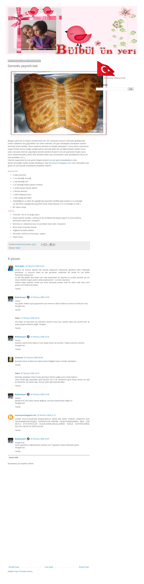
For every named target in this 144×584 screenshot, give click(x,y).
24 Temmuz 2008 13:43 (35, 266)
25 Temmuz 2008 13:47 (30, 373)
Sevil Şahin (20, 266)
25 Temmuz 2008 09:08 (33, 358)
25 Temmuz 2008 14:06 (39, 394)
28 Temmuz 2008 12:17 (46, 415)
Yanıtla (17, 289)
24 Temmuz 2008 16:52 (39, 337)
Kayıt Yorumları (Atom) (23, 571)
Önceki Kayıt (84, 567)
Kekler (18, 248)
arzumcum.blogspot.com (25, 415)
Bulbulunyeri (20, 297)
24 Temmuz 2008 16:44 (30, 318)
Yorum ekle (13, 457)
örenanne (19, 358)
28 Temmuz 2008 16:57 (39, 439)
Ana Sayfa (49, 567)
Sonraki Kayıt (14, 567)
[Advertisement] (48, 547)
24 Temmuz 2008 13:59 (39, 297)
